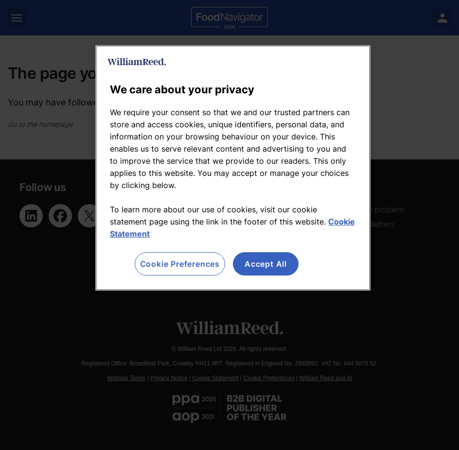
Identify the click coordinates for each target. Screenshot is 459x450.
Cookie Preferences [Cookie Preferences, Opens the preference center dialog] (180, 264)
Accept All (266, 264)
